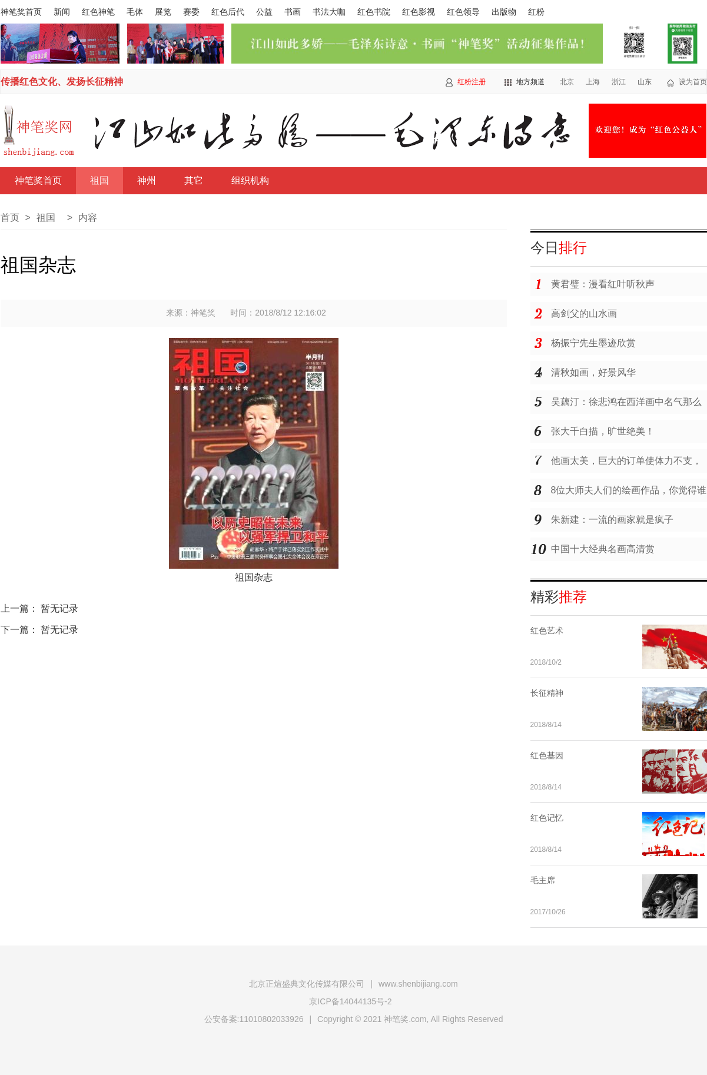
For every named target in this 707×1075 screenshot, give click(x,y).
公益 (264, 11)
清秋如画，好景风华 (593, 372)
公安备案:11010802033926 (254, 1019)
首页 (10, 218)
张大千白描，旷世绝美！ (603, 431)
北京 (567, 82)
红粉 (536, 11)
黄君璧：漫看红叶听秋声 (603, 284)
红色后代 (227, 11)
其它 (193, 180)
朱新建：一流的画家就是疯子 (612, 520)
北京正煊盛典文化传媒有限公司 (306, 983)
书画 (292, 11)
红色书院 (373, 11)
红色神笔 (98, 11)
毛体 (135, 11)
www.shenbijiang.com (418, 983)
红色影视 (418, 11)
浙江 (619, 82)
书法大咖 (329, 11)
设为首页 (693, 82)
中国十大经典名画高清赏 (603, 549)
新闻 (62, 11)
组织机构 (250, 180)
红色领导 (463, 11)
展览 (163, 11)
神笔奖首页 (21, 11)
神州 (146, 180)
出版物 (504, 11)
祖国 (99, 180)
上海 (593, 82)
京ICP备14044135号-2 (350, 1001)
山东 (645, 82)
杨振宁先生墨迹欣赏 (593, 343)
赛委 (191, 11)
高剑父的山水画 (584, 313)
